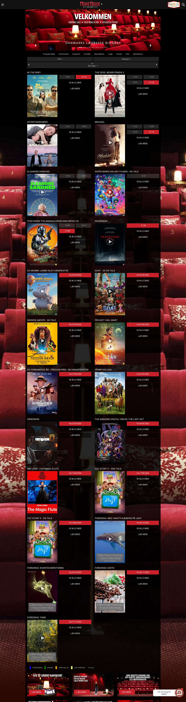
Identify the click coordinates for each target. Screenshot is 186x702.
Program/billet (49, 54)
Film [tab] (59, 59)
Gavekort (76, 54)
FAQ (127, 54)
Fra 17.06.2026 (143, 473)
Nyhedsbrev (138, 54)
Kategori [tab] (125, 59)
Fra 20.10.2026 (75, 572)
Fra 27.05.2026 (75, 374)
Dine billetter (99, 54)
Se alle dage (75, 83)
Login (110, 54)
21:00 (67, 231)
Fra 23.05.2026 (75, 275)
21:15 (151, 132)
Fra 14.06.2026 (75, 473)
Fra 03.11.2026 (143, 572)
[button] (35, 45)
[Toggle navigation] (2, 4)
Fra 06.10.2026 (143, 523)
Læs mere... (37, 692)
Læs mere (75, 88)
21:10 (84, 77)
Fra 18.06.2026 (75, 523)
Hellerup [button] (92, 3)
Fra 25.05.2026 (143, 324)
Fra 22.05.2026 (143, 374)
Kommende (64, 54)
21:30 (143, 225)
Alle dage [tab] (93, 65)
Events (119, 54)
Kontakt (87, 54)
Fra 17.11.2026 (75, 622)
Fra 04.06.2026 (143, 423)
